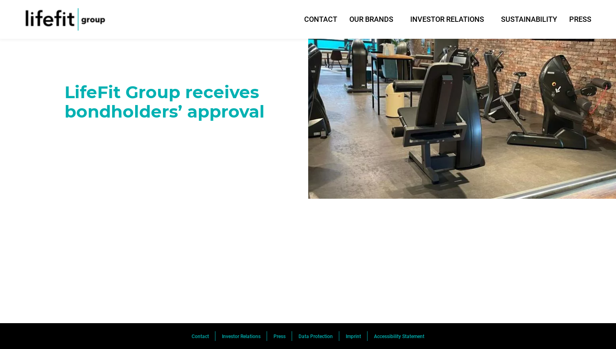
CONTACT (320, 19)
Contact (200, 336)
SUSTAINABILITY (529, 19)
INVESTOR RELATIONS (447, 19)
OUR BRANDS (371, 19)
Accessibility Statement (399, 336)
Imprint (353, 336)
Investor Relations (241, 336)
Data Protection (316, 336)
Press (280, 336)
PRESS (580, 19)
